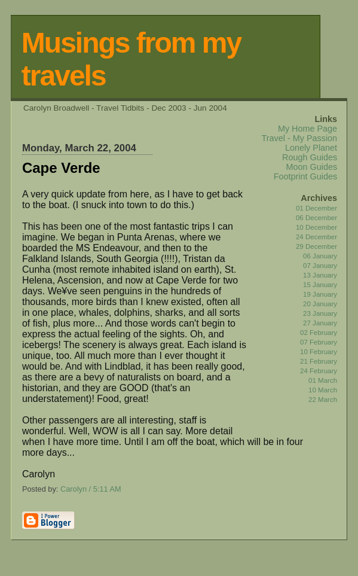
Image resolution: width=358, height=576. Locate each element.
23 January (320, 313)
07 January (320, 265)
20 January (320, 303)
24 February (318, 370)
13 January (320, 275)
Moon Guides (312, 167)
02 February (318, 332)
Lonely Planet (311, 148)
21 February (318, 361)
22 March (322, 399)
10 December (316, 227)
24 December (316, 236)
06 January (320, 256)
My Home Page (307, 128)
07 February (318, 342)
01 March (322, 380)
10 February (318, 351)
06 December (316, 217)
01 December (316, 208)
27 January (320, 323)
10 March (322, 390)
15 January (320, 284)
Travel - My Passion (299, 138)
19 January (320, 294)
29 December (316, 246)
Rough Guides (309, 157)
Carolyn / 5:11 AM (90, 488)
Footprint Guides (305, 176)
